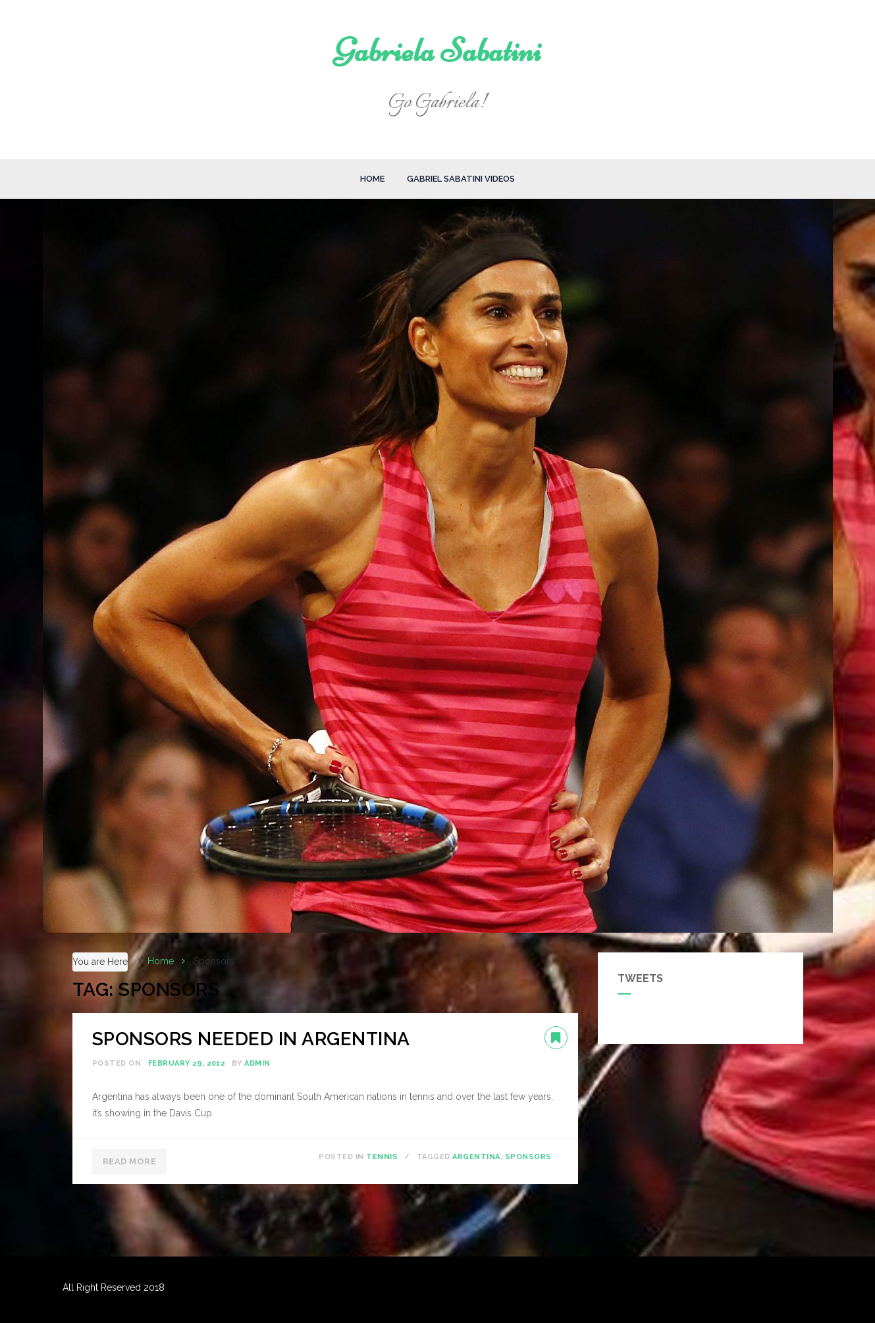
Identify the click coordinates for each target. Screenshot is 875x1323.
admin (257, 1063)
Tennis (382, 1157)
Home (372, 179)
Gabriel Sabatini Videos (461, 179)
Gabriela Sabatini (437, 50)
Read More (130, 1161)
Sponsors (528, 1157)
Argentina (476, 1157)
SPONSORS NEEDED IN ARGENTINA (251, 1039)
